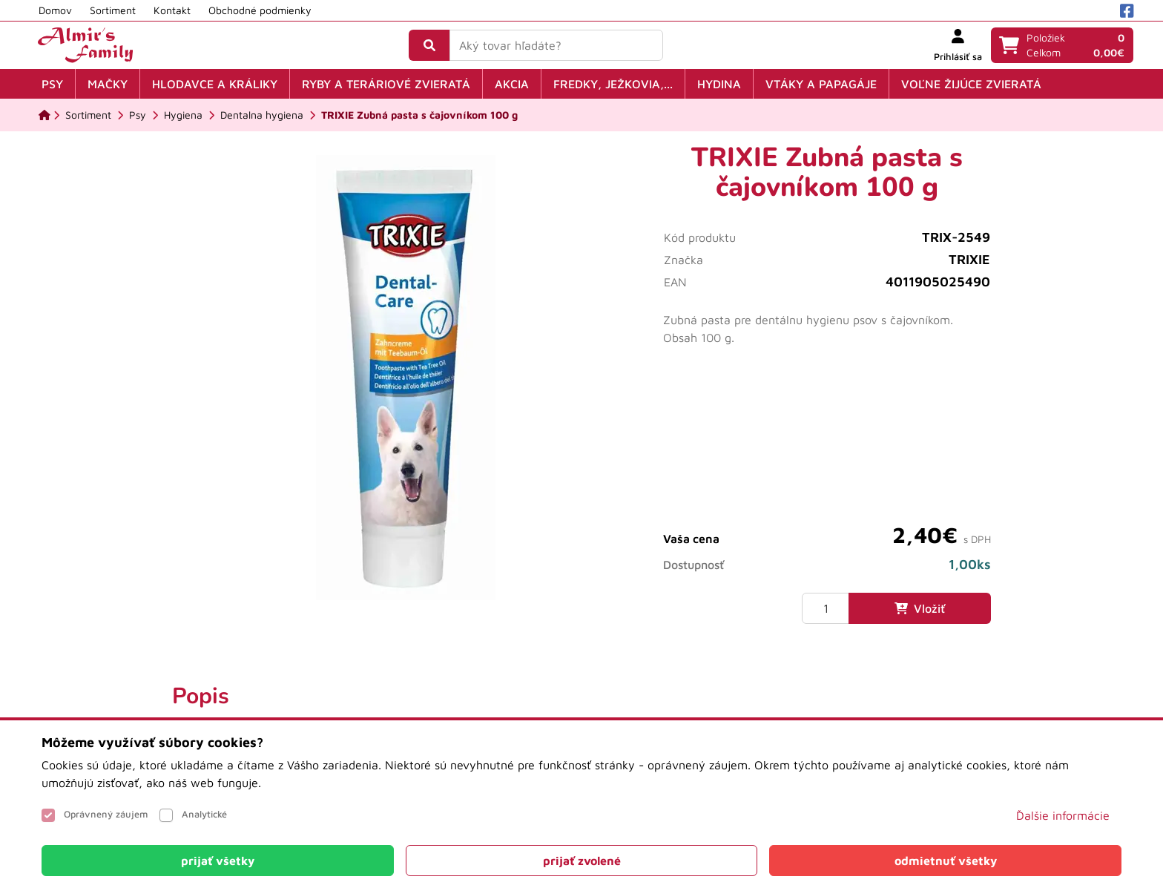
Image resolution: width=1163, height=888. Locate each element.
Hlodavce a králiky (214, 84)
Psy (52, 84)
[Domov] (44, 115)
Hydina (719, 84)
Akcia (512, 84)
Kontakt (172, 10)
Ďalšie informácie (1063, 815)
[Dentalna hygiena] (261, 115)
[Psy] (137, 115)
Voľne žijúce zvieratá (971, 84)
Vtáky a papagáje (821, 84)
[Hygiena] (183, 115)
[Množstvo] (825, 608)
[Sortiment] (88, 115)
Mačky (108, 84)
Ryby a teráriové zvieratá (386, 84)
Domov (55, 10)
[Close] (218, 860)
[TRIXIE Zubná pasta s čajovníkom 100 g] (419, 115)
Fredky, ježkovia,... (613, 84)
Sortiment (113, 10)
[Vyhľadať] (429, 45)
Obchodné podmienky (260, 10)
